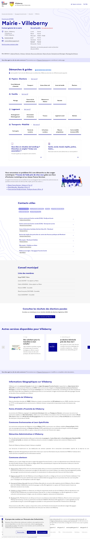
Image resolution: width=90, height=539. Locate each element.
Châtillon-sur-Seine (16, 490)
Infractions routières (45, 131)
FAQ (86, 4)
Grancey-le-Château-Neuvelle (19, 483)
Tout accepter (42, 532)
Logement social (59, 116)
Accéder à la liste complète (71, 181)
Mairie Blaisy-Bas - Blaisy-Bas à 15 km (18, 187)
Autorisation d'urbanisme (30, 116)
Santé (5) (47, 209)
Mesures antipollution (59, 131)
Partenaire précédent (3, 347)
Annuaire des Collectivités (7, 14)
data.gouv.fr (83, 527)
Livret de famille (59, 85)
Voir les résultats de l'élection (44, 317)
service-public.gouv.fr (71, 527)
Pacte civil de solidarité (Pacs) (30, 100)
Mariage (15, 100)
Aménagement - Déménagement (15, 116)
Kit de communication (67, 532)
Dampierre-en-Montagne (58, 54)
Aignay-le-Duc (15, 468)
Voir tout (33, 79)
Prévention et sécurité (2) (57, 209)
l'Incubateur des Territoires (76, 519)
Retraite (59, 100)
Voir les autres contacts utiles (10, 44)
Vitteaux (22, 54)
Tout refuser (31, 532)
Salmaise (28, 54)
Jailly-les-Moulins (15, 54)
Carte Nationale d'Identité (15, 85)
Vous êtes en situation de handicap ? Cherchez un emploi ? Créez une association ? (25, 149)
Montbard (13, 498)
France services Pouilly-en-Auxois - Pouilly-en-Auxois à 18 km (24, 189)
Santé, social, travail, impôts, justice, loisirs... (62, 148)
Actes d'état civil (45, 85)
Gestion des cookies (51, 532)
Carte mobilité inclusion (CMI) (74, 131)
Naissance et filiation (45, 100)
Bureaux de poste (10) (35, 212)
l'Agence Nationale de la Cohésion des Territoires (63, 521)
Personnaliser (20, 532)
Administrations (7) (24, 209)
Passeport (30, 85)
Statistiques (77, 532)
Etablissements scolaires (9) (37, 209)
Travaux (45, 116)
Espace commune (77, 4)
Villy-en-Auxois (47, 54)
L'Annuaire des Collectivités (52, 519)
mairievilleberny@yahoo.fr (12, 41)
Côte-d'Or (31, 14)
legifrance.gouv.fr (49, 527)
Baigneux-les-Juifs (15, 476)
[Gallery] (46, 347)
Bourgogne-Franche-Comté (20, 14)
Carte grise (15, 131)
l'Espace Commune (42, 60)
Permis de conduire (30, 131)
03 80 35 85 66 (9, 38)
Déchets (74, 116)
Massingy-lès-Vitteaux (72, 54)
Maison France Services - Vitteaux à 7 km (19, 185)
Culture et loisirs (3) (24, 212)
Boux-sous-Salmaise (36, 54)
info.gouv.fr (60, 527)
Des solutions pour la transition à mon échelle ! (31, 342)
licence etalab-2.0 (31, 537)
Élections (74, 85)
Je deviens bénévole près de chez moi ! (68, 341)
